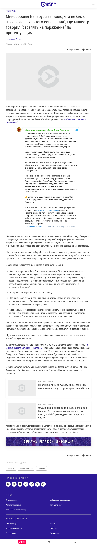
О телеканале (11, 500)
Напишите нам (56, 505)
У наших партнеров (14, 528)
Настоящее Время (13, 39)
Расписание (55, 533)
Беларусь (11, 11)
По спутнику (11, 533)
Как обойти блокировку (16, 509)
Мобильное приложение (60, 500)
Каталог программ (13, 505)
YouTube (53, 528)
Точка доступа (12, 523)
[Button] (72, 49)
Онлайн (53, 523)
